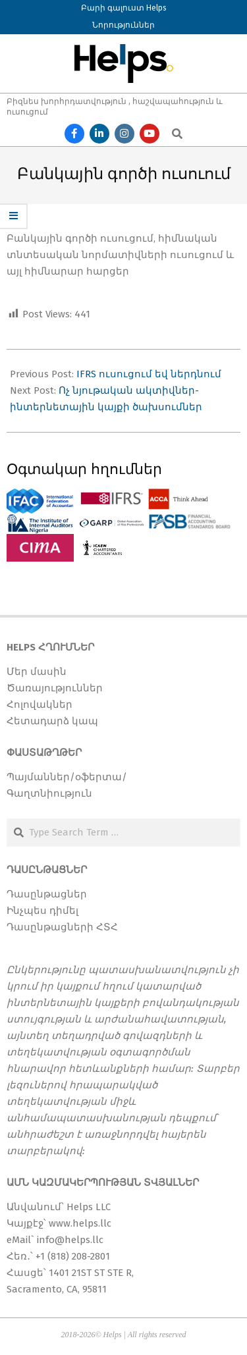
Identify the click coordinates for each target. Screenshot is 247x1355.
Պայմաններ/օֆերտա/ (67, 777)
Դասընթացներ (47, 894)
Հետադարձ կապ (52, 721)
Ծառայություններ (55, 688)
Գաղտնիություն (49, 793)
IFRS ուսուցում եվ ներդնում (148, 374)
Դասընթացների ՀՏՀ (62, 927)
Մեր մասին (37, 672)
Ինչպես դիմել (42, 911)
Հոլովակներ (39, 704)
